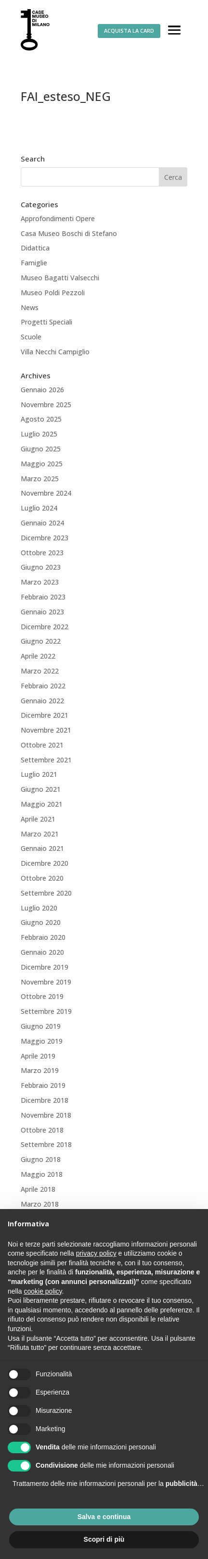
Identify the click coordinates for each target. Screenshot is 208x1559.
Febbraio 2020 (43, 937)
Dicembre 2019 (44, 967)
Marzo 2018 (40, 1204)
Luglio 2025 (39, 433)
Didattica (35, 247)
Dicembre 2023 (44, 537)
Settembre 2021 (46, 759)
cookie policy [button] (43, 1291)
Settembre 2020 (46, 893)
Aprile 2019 (38, 1055)
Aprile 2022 (38, 656)
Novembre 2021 (46, 730)
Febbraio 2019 (43, 1085)
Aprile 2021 (38, 818)
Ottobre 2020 (42, 878)
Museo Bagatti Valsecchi (60, 277)
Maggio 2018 (42, 1174)
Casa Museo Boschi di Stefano (69, 233)
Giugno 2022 (41, 641)
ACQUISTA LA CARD (129, 30)
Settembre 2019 (46, 1011)
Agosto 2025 (41, 419)
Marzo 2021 (40, 833)
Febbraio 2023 (43, 596)
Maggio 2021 (42, 804)
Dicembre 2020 (44, 863)
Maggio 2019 (42, 1041)
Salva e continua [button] (104, 1517)
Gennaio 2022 (42, 700)
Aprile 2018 (38, 1189)
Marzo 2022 (40, 670)
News (30, 307)
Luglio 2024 (39, 507)
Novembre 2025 (46, 404)
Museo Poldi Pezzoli (53, 292)
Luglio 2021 (39, 774)
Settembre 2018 (46, 1144)
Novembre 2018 (46, 1115)
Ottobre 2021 (42, 744)
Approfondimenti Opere (58, 218)
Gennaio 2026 (42, 389)
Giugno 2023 (41, 567)
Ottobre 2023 (42, 552)
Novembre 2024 (46, 493)
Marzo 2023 (40, 581)
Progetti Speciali (46, 321)
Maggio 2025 (42, 463)
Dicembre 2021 (44, 715)
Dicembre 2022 (44, 626)
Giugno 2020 (41, 922)
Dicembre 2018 (44, 1100)
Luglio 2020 (39, 907)
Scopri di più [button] (104, 1539)
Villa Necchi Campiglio (55, 351)
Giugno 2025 (41, 448)
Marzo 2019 (40, 1070)
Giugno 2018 (41, 1159)
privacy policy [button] (96, 1253)
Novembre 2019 (46, 981)
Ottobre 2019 (42, 996)
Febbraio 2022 (43, 685)
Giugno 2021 (41, 789)
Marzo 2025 (40, 478)
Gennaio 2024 (42, 522)
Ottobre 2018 (42, 1130)
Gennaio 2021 (42, 848)
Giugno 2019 (41, 1026)
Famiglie (34, 262)
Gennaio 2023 (42, 611)
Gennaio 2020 (42, 952)
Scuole (31, 336)
